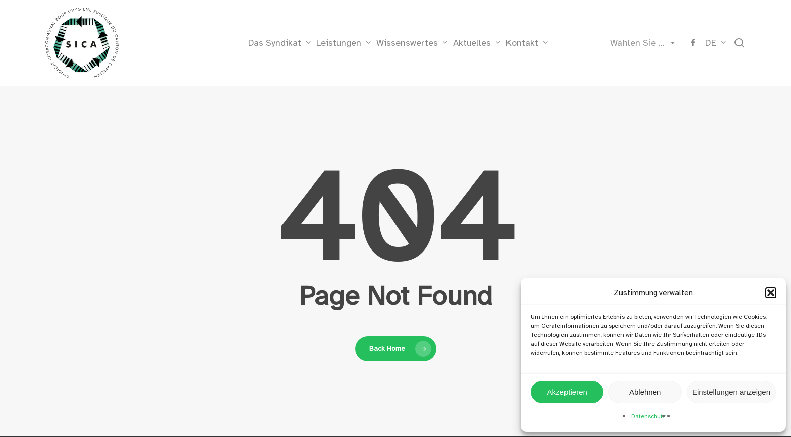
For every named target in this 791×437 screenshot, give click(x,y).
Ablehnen (645, 392)
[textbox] (641, 43)
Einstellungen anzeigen (731, 392)
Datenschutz (648, 416)
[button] (771, 293)
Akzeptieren (567, 392)
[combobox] (641, 43)
